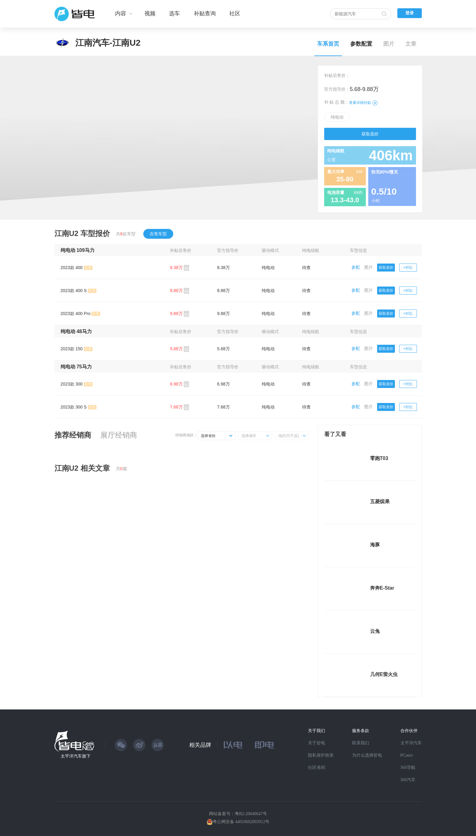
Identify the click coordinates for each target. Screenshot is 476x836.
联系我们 (360, 743)
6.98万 (223, 384)
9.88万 (223, 313)
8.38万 (223, 267)
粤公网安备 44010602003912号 (241, 821)
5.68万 (223, 348)
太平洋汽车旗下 (76, 756)
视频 (150, 13)
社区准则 (316, 767)
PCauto (406, 755)
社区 (234, 13)
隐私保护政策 (321, 755)
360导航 (407, 767)
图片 (388, 44)
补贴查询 (205, 13)
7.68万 (223, 407)
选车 (174, 13)
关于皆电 (316, 743)
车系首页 (328, 44)
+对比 (408, 267)
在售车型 (158, 233)
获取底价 (370, 133)
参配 (355, 267)
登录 (409, 13)
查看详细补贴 (363, 103)
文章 (410, 44)
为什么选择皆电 (367, 755)
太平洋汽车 (411, 743)
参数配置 (361, 44)
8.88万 (223, 290)
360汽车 (407, 779)
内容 (120, 13)
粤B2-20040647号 (251, 813)
